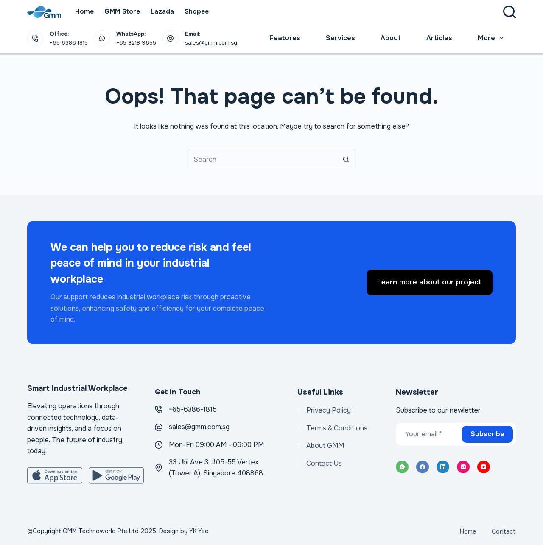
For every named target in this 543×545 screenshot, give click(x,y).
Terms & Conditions (336, 428)
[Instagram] (463, 467)
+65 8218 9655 (136, 42)
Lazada (162, 11)
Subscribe (487, 434)
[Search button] (346, 159)
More (492, 38)
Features (284, 38)
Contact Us (324, 463)
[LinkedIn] (443, 467)
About (391, 38)
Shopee (197, 11)
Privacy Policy (328, 410)
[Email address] (428, 434)
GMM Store (122, 11)
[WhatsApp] (402, 467)
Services (340, 38)
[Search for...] (261, 159)
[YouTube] (483, 467)
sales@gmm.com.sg (199, 426)
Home (84, 11)
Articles (439, 38)
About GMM (325, 445)
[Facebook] (422, 467)
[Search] (509, 12)
